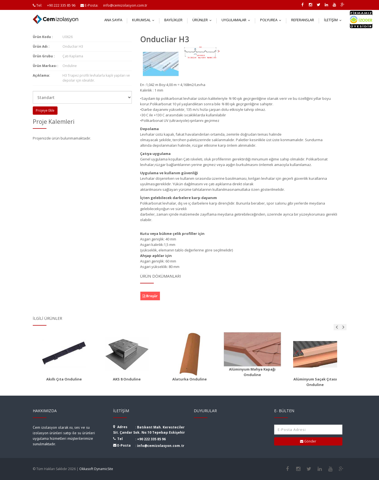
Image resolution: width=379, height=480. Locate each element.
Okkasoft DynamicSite (96, 468)
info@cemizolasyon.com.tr (160, 445)
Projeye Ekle (45, 110)
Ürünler (203, 19)
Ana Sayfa (113, 19)
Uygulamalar (237, 19)
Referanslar (302, 19)
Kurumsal (144, 19)
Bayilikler (173, 19)
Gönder (308, 441)
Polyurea (272, 19)
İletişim (334, 19)
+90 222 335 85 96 (151, 439)
